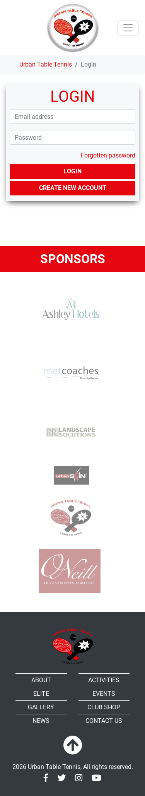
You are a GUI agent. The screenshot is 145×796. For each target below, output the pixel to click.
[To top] (72, 745)
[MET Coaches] (70, 372)
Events (103, 693)
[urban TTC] (70, 518)
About (41, 680)
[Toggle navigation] (128, 28)
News (40, 720)
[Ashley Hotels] (70, 310)
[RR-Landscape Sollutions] (70, 426)
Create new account (72, 188)
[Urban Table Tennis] (73, 27)
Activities (103, 680)
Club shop (103, 707)
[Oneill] (70, 571)
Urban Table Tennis (45, 64)
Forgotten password (108, 155)
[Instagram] (78, 778)
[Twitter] (61, 778)
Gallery (41, 707)
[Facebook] (46, 778)
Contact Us (103, 720)
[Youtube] (96, 778)
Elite (41, 693)
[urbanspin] (70, 473)
